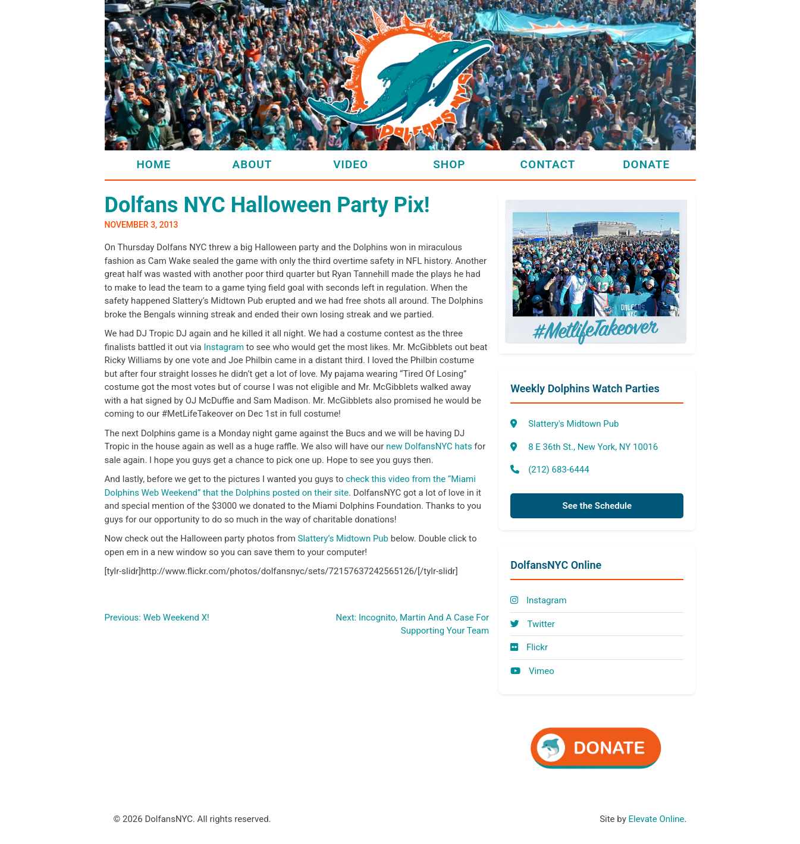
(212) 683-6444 (558, 469)
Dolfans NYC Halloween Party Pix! (267, 205)
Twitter (532, 624)
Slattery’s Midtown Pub (343, 538)
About (252, 164)
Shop (449, 164)
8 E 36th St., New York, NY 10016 (593, 447)
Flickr (529, 647)
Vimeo (532, 671)
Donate (646, 164)
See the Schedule (597, 505)
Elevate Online (656, 819)
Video (350, 164)
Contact (548, 164)
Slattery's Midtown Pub (573, 423)
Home (153, 164)
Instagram (223, 347)
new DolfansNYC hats (429, 446)
